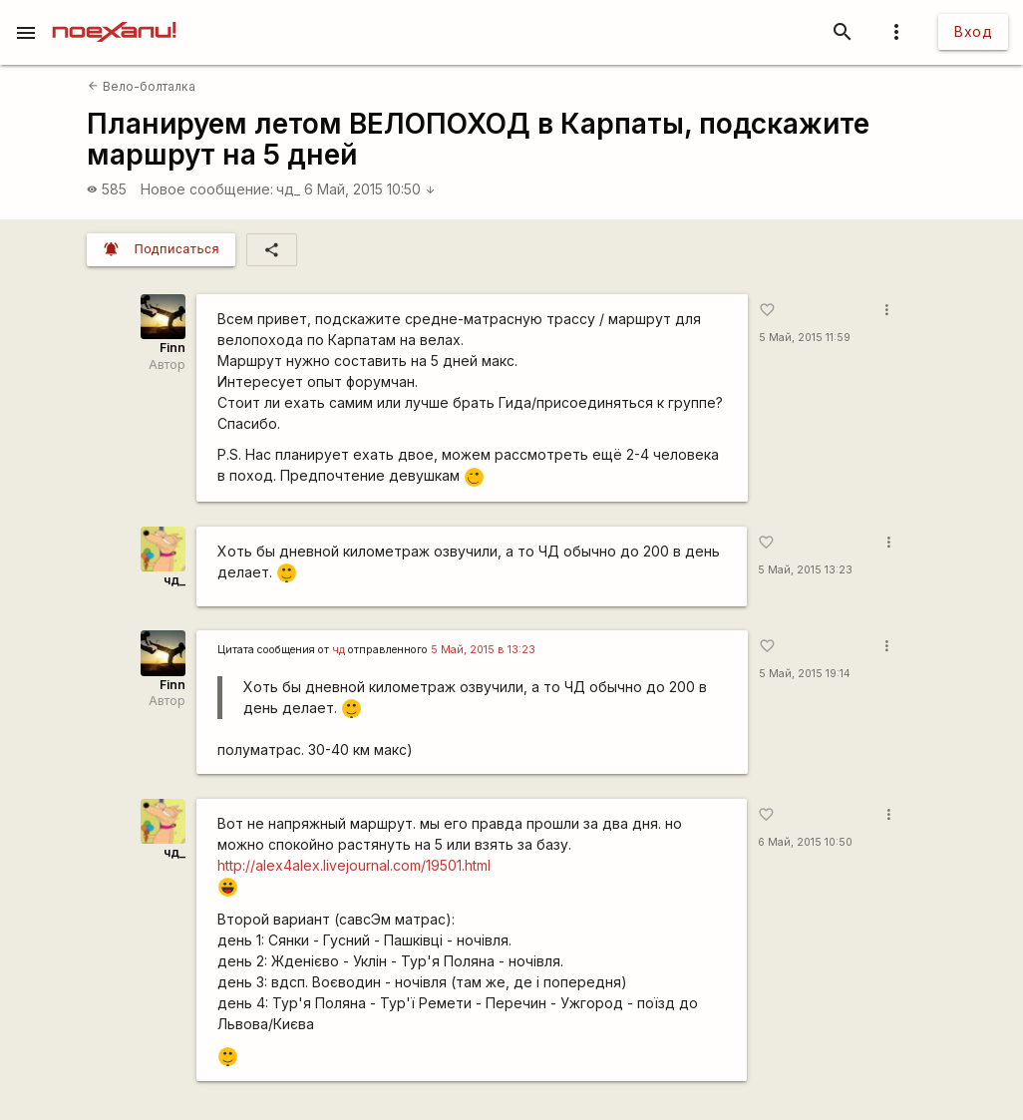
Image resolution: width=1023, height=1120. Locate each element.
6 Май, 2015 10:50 (370, 189)
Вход (973, 31)
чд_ (288, 189)
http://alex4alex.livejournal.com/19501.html (354, 865)
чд (338, 649)
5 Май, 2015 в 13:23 (483, 649)
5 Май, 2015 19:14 (805, 673)
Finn (172, 347)
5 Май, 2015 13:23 (805, 569)
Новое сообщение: (207, 189)
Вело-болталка (141, 86)
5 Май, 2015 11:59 (805, 337)
